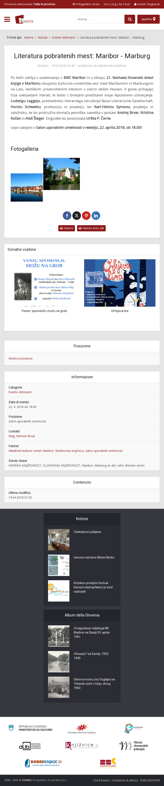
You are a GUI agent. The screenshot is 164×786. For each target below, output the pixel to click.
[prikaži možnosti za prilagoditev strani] (86, 4)
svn (106, 4)
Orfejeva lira (119, 311)
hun (127, 4)
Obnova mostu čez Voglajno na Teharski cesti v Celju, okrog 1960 (95, 684)
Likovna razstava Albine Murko (94, 558)
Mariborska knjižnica (112, 66)
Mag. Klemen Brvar (22, 436)
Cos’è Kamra (101, 780)
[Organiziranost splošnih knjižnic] (82, 729)
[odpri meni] (7, 19)
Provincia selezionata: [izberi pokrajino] (29, 4)
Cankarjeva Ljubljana (87, 532)
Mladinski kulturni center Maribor (31, 451)
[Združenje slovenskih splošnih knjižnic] (81, 746)
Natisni (66, 228)
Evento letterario (20, 392)
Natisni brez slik (91, 228)
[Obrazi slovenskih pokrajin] (133, 746)
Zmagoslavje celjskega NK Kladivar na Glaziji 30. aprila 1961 (92, 633)
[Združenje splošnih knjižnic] (108, 763)
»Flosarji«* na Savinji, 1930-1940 (92, 656)
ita (120, 4)
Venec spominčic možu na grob (44, 311)
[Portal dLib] (30, 746)
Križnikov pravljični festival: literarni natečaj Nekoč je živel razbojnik (93, 588)
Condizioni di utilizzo (125, 780)
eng (113, 4)
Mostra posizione (21, 358)
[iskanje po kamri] (99, 19)
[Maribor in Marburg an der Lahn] (45, 180)
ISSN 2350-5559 (150, 780)
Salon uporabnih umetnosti (104, 451)
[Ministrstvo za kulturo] (30, 728)
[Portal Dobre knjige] (43, 763)
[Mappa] (148, 19)
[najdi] (129, 19)
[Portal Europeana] (134, 728)
